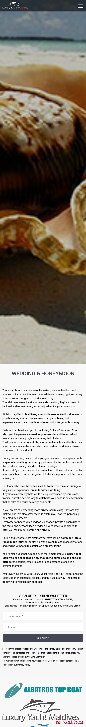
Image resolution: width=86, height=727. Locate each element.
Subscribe (43, 638)
